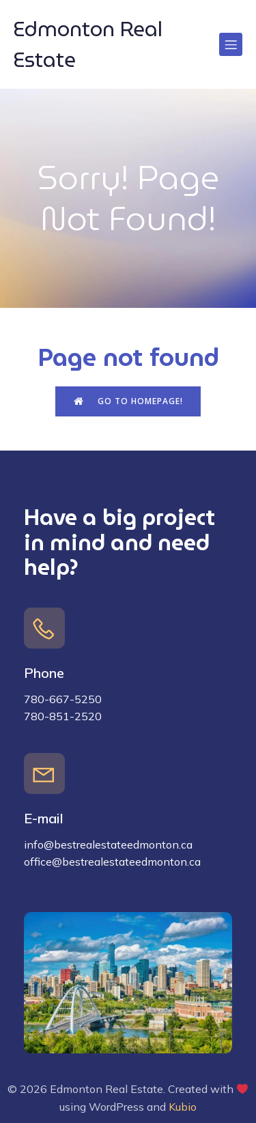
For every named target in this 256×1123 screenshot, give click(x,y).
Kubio (183, 1106)
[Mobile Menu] (230, 44)
